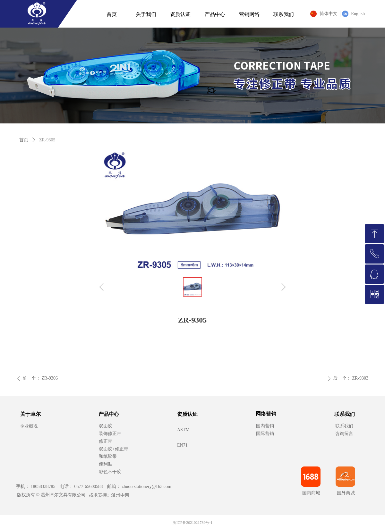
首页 (23, 140)
